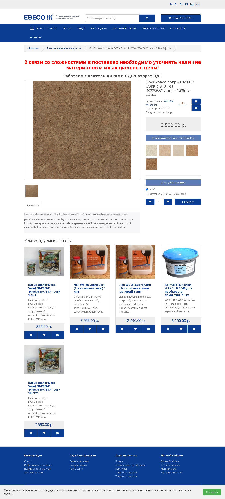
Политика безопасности (37, 468)
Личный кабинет (170, 461)
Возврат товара (78, 465)
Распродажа (99, 28)
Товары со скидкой (126, 472)
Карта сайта (76, 468)
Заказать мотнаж (153, 28)
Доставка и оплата (124, 28)
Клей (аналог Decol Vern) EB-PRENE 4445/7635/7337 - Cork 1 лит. (44, 290)
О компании (178, 28)
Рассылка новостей (171, 472)
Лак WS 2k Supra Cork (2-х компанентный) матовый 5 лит (135, 288)
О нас (27, 461)
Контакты (36, 37)
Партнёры (121, 468)
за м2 (150, 189)
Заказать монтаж (33, 472)
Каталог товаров (43, 28)
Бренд (119, 461)
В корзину (188, 201)
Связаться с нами (79, 461)
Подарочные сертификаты (130, 465)
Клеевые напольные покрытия (64, 48)
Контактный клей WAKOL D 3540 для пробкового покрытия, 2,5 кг (178, 290)
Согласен (212, 492)
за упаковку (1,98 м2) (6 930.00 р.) (166, 193)
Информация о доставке (38, 465)
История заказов (170, 465)
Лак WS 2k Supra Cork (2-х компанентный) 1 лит (90, 288)
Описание (33, 205)
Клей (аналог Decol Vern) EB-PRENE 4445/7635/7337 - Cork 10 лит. (44, 388)
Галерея (67, 28)
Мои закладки (169, 468)
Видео (82, 28)
